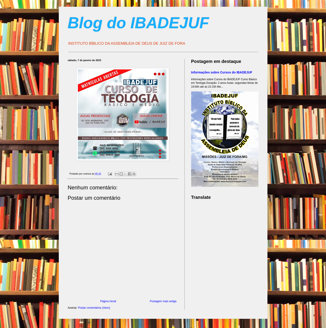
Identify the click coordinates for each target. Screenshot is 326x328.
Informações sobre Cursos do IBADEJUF (221, 72)
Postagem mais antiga (163, 301)
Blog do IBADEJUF (138, 23)
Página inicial (108, 301)
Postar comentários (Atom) (94, 307)
